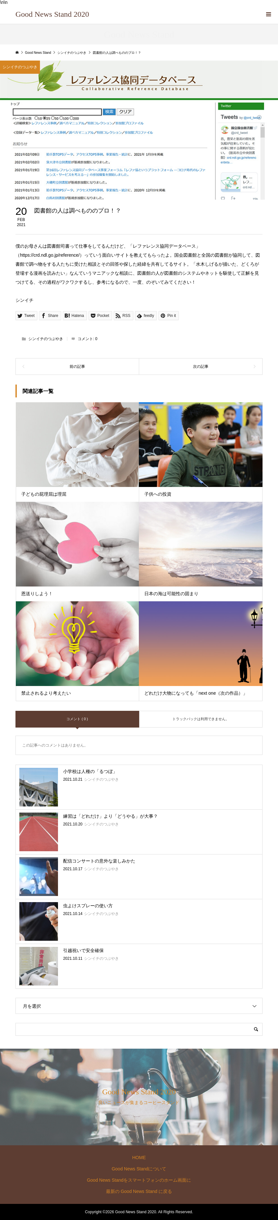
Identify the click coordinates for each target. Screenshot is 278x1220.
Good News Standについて (139, 1168)
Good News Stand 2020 (52, 14)
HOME (139, 1157)
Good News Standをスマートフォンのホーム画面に (139, 1180)
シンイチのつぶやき (45, 339)
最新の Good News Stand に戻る (139, 1191)
